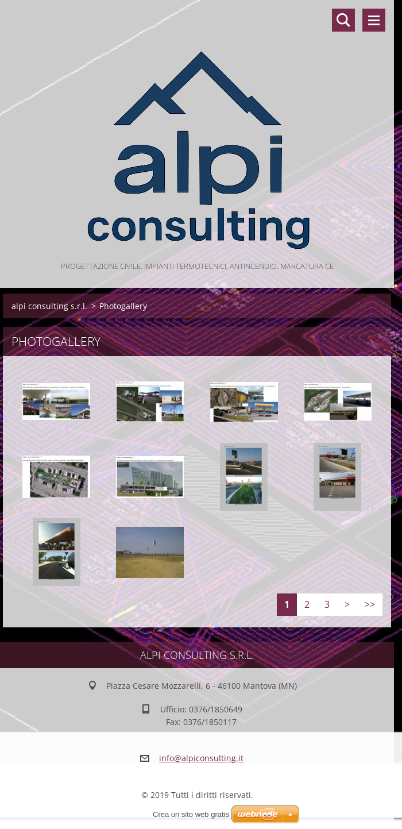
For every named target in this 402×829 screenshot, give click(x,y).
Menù (373, 20)
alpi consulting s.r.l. (49, 305)
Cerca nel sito (343, 20)
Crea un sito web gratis (191, 814)
